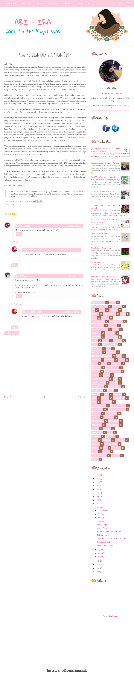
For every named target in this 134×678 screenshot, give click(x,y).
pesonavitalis (97, 421)
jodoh (121, 360)
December (102, 510)
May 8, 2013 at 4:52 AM (72, 226)
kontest (95, 371)
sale (110, 433)
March (100, 553)
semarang (96, 436)
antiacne (117, 306)
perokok (95, 417)
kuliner (95, 375)
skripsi (94, 440)
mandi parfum (97, 387)
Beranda (11, 3)
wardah (116, 455)
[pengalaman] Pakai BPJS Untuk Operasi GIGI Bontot (105, 149)
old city (118, 394)
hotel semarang (110, 345)
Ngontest (53, 3)
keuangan (96, 367)
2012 (97, 561)
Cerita (39, 3)
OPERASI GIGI (119, 398)
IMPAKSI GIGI (96, 352)
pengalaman (97, 410)
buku (94, 318)
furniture (96, 337)
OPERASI (105, 398)
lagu (107, 375)
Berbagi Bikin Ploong (99, 262)
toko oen (116, 448)
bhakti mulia (109, 314)
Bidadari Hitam (103, 535)
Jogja (94, 364)
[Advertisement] (110, 637)
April (100, 549)
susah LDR (120, 440)
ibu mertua (96, 348)
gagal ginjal (112, 337)
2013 (97, 507)
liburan (114, 383)
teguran (95, 444)
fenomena (96, 333)
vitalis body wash (99, 455)
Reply (19, 234)
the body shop (111, 444)
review (107, 429)
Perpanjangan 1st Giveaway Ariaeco (105, 163)
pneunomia (96, 425)
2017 (97, 493)
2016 (97, 496)
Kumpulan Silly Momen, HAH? (103, 276)
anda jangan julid (99, 306)
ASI (93, 310)
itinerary (96, 360)
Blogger (115, 616)
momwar (95, 394)
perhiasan (96, 413)
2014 (97, 503)
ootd (94, 398)
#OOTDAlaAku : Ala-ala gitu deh (104, 177)
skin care (110, 436)
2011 (97, 564)
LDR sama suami (98, 383)
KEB (104, 364)
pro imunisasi (112, 425)
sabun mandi (97, 433)
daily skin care (98, 322)
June (100, 517)
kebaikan (116, 364)
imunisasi (111, 352)
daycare (112, 325)
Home (45, 397)
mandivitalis (115, 387)
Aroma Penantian (103, 528)
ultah (94, 452)
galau (94, 341)
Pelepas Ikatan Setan (105, 545)
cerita (12, 204)
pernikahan (111, 413)
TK (105, 448)
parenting (83, 3)
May (99, 521)
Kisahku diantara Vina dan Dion (109, 531)
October (101, 514)
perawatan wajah (117, 410)
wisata (95, 459)
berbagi (114, 310)
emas (115, 329)
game (105, 341)
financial (110, 333)
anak (112, 302)
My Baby (68, 3)
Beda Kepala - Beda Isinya (101, 248)
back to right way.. (32, 249)
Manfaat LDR (97, 390)
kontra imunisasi (113, 371)
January (101, 556)
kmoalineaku (112, 367)
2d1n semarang (98, 302)
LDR (115, 379)
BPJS (123, 314)
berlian (95, 314)
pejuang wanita (118, 406)
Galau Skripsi (102, 524)
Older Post (82, 397)
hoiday (94, 345)
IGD (108, 348)
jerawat (109, 360)
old (106, 394)
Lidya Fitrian (23, 225)
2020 (98, 482)
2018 (97, 489)
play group (113, 421)
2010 (97, 568)
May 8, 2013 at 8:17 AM (70, 250)
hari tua (117, 341)
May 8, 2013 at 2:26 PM (72, 276)
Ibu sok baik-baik (103, 542)
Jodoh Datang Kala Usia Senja (102, 191)
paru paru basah (98, 406)
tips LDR (95, 448)
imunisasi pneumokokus (101, 356)
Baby (102, 310)
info (119, 356)
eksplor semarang (99, 329)
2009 (98, 571)
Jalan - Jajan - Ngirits (99, 234)
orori (94, 402)
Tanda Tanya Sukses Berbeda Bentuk (111, 538)
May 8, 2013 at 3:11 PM (71, 312)
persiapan (109, 417)
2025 (98, 478)
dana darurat (116, 322)
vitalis (106, 452)
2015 (97, 500)
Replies (17, 242)
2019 (97, 485)
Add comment (11, 333)
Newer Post (8, 397)
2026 (98, 475)
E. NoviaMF (22, 275)
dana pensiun (97, 325)
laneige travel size (100, 379)
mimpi (111, 390)
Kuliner (26, 3)
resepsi (95, 429)
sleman (107, 440)
